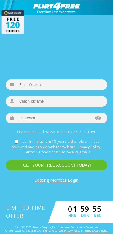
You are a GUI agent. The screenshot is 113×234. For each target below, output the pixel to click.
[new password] (56, 118)
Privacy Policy (89, 147)
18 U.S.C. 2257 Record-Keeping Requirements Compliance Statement (57, 227)
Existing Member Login (56, 180)
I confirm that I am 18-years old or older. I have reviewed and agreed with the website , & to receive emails (56, 147)
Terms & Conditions (41, 152)
